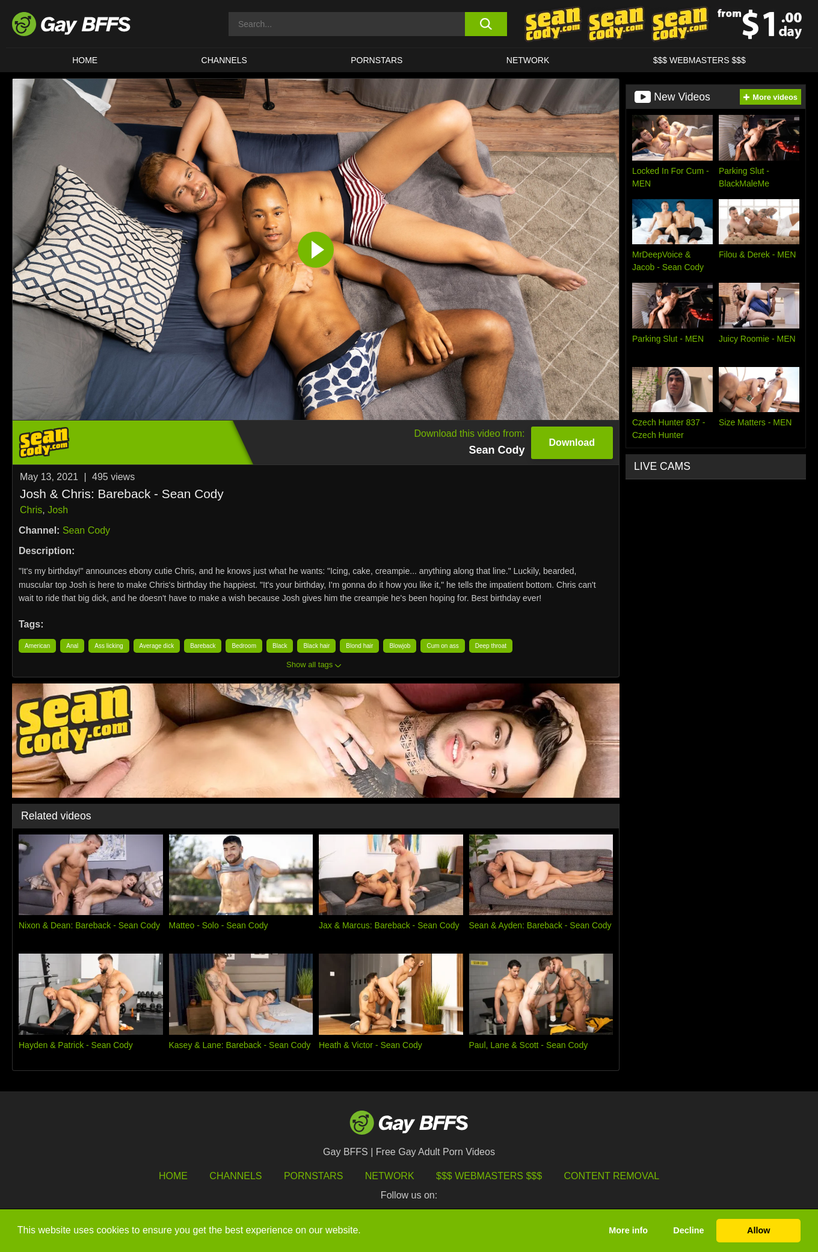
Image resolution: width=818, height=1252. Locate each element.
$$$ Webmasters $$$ (699, 60)
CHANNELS (224, 60)
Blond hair (359, 646)
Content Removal (612, 1176)
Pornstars (313, 1176)
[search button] (485, 24)
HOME (84, 60)
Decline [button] (688, 1230)
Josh (58, 510)
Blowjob (399, 646)
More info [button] (628, 1230)
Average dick (157, 646)
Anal (72, 646)
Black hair (316, 646)
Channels (235, 1176)
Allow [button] (758, 1230)
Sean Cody (86, 530)
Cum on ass (442, 646)
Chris (31, 510)
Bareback (202, 646)
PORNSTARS (376, 60)
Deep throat (490, 646)
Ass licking (108, 646)
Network (528, 60)
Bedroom (244, 646)
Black (279, 646)
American (37, 646)
